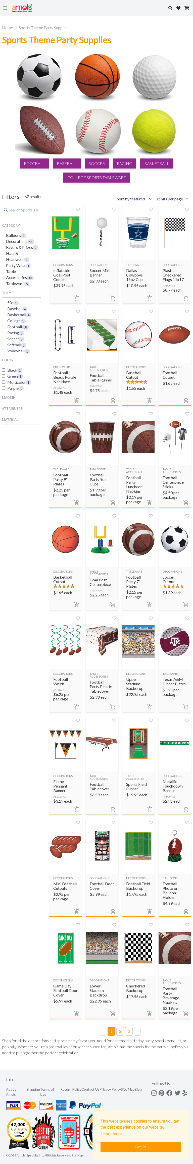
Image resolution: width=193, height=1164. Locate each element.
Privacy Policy (110, 1089)
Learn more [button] (111, 1134)
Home (7, 27)
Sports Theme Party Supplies (43, 27)
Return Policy (70, 1089)
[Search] (21, 210)
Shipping (33, 1089)
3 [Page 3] (129, 1031)
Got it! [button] (140, 1147)
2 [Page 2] (120, 1031)
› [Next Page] (137, 1031)
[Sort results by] (135, 199)
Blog (138, 1089)
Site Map (128, 1089)
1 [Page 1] (111, 1031)
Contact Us (90, 1089)
